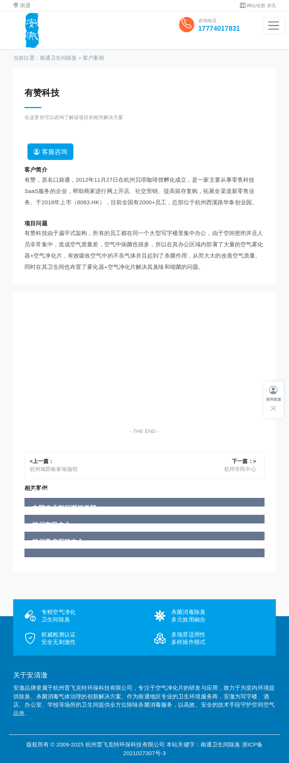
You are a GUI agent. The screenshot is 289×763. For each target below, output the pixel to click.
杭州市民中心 (240, 469)
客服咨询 (50, 151)
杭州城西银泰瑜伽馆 (54, 469)
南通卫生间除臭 (58, 58)
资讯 (271, 5)
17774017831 (219, 28)
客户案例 (93, 58)
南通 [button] (25, 5)
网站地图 (256, 5)
